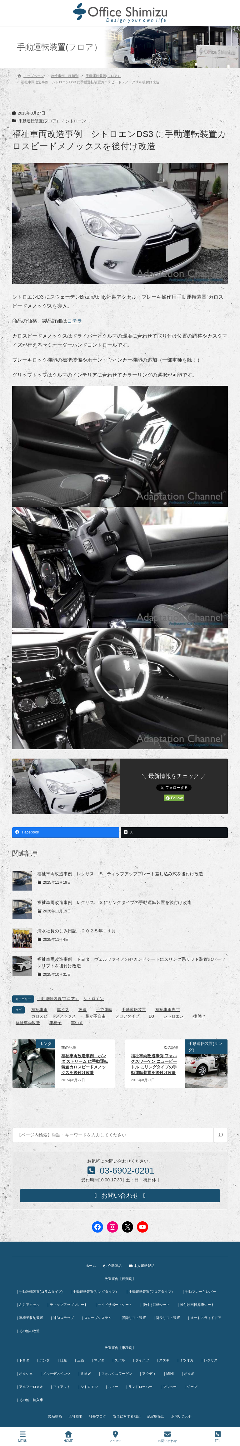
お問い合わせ (183, 1413)
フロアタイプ (127, 1016)
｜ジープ (194, 1384)
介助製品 (112, 1265)
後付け (199, 1016)
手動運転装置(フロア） (39, 121)
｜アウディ (150, 1371)
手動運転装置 (134, 1009)
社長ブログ (97, 1413)
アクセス (115, 1437)
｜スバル (121, 1358)
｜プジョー (171, 1384)
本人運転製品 (142, 1265)
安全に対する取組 (127, 1413)
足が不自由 (95, 1016)
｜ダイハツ (144, 1358)
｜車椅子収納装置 (29, 1316)
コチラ (74, 321)
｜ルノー (114, 1384)
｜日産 (63, 1358)
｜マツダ (101, 1358)
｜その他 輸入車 (29, 1397)
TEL (217, 1437)
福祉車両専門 (167, 1009)
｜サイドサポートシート (115, 1304)
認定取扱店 (156, 1413)
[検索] (220, 1135)
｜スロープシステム (97, 1316)
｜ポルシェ (24, 1371)
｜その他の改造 (70, 1329)
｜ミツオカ (190, 1358)
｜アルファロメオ (29, 1384)
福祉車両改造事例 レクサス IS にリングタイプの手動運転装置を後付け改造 (114, 902)
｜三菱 (81, 1358)
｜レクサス (214, 1358)
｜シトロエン (89, 1384)
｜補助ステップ (63, 1316)
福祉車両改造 (28, 1022)
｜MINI (171, 1371)
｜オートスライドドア (33, 1329)
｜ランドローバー (142, 1384)
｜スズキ (167, 1358)
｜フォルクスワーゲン (117, 1371)
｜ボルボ (191, 1371)
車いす (77, 1022)
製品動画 (53, 1413)
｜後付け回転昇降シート (199, 1304)
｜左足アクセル (28, 1304)
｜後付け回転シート (156, 1304)
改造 (82, 1009)
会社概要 (75, 1413)
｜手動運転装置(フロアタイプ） (152, 1290)
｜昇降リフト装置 (134, 1316)
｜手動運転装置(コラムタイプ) (39, 1290)
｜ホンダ (44, 1358)
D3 (151, 1016)
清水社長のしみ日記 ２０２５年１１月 (76, 930)
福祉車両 (39, 1009)
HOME (68, 1437)
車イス (63, 1009)
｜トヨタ (23, 1358)
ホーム (90, 1265)
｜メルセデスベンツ (56, 1371)
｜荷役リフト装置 (169, 1316)
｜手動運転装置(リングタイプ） (95, 1290)
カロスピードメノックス (53, 1016)
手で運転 (104, 1009)
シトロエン (76, 121)
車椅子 (55, 1022)
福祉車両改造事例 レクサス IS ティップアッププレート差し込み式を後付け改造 (120, 873)
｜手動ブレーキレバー (201, 1290)
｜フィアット (61, 1384)
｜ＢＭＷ (85, 1371)
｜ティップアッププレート (68, 1304)
